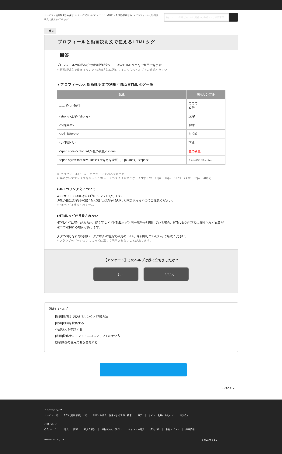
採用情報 (190, 429)
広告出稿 (154, 429)
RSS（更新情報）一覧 (75, 415)
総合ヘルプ (50, 429)
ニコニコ (49, 5)
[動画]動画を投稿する (69, 323)
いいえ (169, 274)
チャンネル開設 (136, 429)
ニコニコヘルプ (79, 5)
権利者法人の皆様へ (112, 429)
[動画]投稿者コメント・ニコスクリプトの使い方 (87, 335)
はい (120, 274)
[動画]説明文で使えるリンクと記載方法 (81, 316)
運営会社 (184, 415)
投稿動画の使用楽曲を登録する (76, 342)
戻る (52, 30)
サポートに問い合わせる (143, 369)
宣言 (140, 415)
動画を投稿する (124, 15)
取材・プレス (172, 429)
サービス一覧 (51, 415)
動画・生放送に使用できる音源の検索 (112, 415)
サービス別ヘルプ (86, 15)
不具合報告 (89, 429)
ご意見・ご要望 (70, 429)
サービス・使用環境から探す (59, 15)
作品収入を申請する (68, 329)
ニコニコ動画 (106, 15)
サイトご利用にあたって (161, 415)
